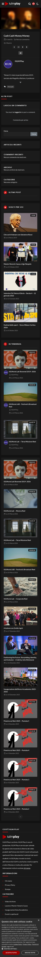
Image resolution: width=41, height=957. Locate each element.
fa (9, 39)
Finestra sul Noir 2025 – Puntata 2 (16, 809)
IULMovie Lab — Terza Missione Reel (22, 442)
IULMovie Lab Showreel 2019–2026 (22, 372)
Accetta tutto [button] (11, 953)
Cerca (6, 131)
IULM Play (19, 61)
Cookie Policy (17, 944)
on (11, 238)
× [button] (38, 920)
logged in (18, 112)
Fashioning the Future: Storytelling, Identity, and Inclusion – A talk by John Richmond (20, 658)
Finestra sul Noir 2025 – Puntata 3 (16, 780)
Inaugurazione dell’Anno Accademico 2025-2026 (20, 690)
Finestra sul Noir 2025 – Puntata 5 (16, 721)
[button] (20, 949)
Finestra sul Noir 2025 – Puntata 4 (16, 750)
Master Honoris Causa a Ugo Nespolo (17, 264)
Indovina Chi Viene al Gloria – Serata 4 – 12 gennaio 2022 (20, 294)
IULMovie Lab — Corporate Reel (15, 599)
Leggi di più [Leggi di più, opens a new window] (10, 946)
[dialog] (20, 937)
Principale (10, 87)
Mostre (9, 43)
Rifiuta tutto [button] (30, 953)
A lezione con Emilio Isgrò (13, 628)
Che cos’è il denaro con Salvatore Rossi (18, 235)
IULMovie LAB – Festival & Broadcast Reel (23, 405)
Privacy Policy (27, 944)
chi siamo (27, 868)
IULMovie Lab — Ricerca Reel (14, 511)
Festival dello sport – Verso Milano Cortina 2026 (19, 326)
